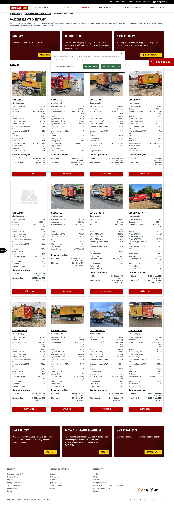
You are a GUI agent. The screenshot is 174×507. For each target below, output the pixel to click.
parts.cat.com (55, 483)
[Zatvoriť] (121, 53)
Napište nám (144, 500)
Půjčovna (85, 8)
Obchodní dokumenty (101, 488)
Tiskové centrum (128, 2)
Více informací (127, 431)
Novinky (18, 36)
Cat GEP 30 (56, 100)
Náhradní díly (55, 477)
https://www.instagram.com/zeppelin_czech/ (147, 490)
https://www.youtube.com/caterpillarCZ (151, 490)
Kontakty (146, 2)
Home (111, 2)
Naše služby (20, 431)
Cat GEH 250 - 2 (97, 331)
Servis (52, 474)
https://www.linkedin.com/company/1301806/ (156, 490)
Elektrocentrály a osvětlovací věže (38, 14)
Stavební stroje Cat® (43, 8)
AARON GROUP (45, 500)
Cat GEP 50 (134, 100)
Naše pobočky (126, 36)
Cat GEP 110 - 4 (136, 213)
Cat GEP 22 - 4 (19, 100)
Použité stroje (67, 8)
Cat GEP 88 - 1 (97, 213)
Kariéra (138, 2)
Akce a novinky (56, 485)
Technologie (73, 36)
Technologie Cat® (157, 8)
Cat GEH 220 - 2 (59, 331)
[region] (88, 62)
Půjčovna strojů (16, 14)
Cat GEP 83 (56, 213)
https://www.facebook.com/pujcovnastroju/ (143, 490)
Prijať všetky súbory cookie (111, 66)
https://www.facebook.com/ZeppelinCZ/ (138, 490)
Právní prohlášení (159, 500)
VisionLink (54, 480)
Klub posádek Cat (100, 483)
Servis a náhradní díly (106, 8)
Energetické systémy (132, 8)
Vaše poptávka (162, 2)
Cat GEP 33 (95, 100)
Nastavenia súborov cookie (64, 66)
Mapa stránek (122, 500)
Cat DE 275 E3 (135, 331)
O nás (118, 2)
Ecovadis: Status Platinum (83, 431)
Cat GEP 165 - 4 (19, 331)
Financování (12, 488)
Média (95, 477)
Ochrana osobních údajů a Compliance (108, 485)
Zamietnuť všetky (91, 66)
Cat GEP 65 (17, 213)
